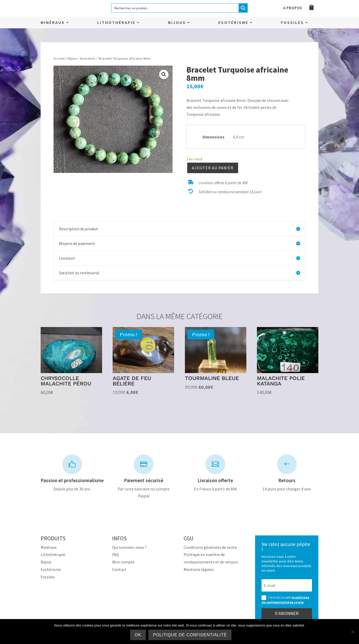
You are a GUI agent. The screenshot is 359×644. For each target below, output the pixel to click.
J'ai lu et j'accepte (285, 599)
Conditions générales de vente (210, 547)
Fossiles (292, 23)
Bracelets (87, 58)
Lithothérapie (116, 23)
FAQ (115, 554)
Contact (119, 569)
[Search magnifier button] (243, 8)
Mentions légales (199, 569)
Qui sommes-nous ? (129, 547)
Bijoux (177, 23)
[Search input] (175, 8)
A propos (292, 8)
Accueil (59, 58)
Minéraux (53, 23)
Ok (138, 635)
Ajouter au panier (213, 167)
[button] (163, 74)
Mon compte (123, 561)
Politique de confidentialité (190, 635)
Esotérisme (233, 23)
